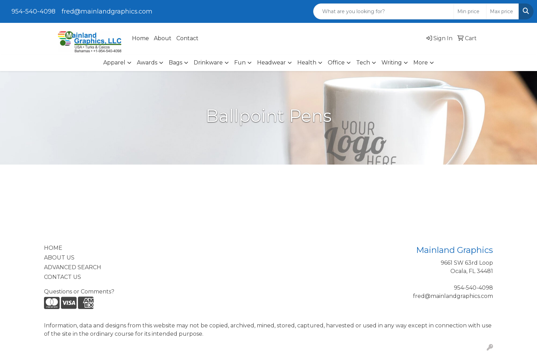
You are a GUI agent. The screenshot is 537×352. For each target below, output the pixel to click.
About (162, 38)
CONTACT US (62, 277)
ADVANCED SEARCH (72, 267)
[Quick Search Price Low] (470, 11)
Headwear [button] (271, 62)
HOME (53, 248)
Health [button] (306, 62)
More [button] (420, 62)
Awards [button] (147, 62)
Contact (187, 38)
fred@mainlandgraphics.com (107, 11)
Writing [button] (391, 62)
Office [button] (336, 62)
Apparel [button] (114, 62)
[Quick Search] (383, 11)
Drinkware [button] (208, 62)
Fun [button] (240, 62)
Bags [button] (175, 62)
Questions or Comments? (79, 291)
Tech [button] (363, 62)
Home (140, 38)
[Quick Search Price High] (502, 11)
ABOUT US (59, 257)
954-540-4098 (33, 11)
